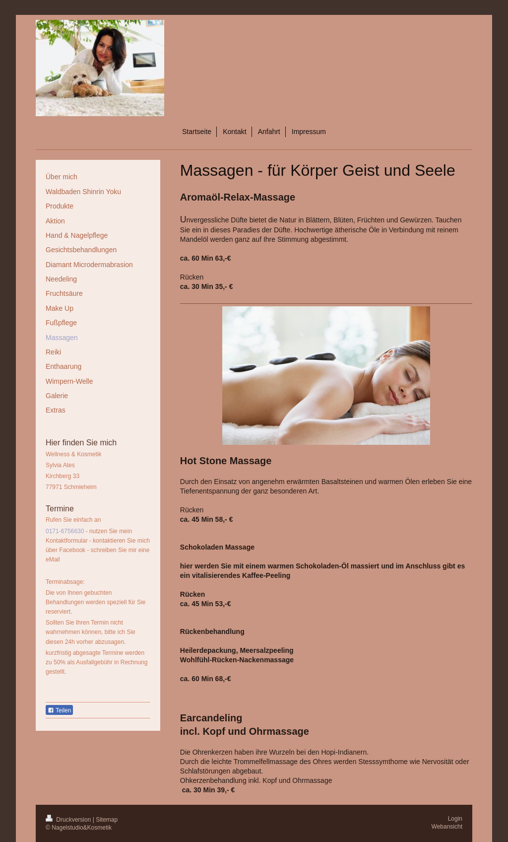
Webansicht (447, 826)
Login (455, 818)
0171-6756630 (65, 531)
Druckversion (69, 819)
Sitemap (107, 819)
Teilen (59, 710)
